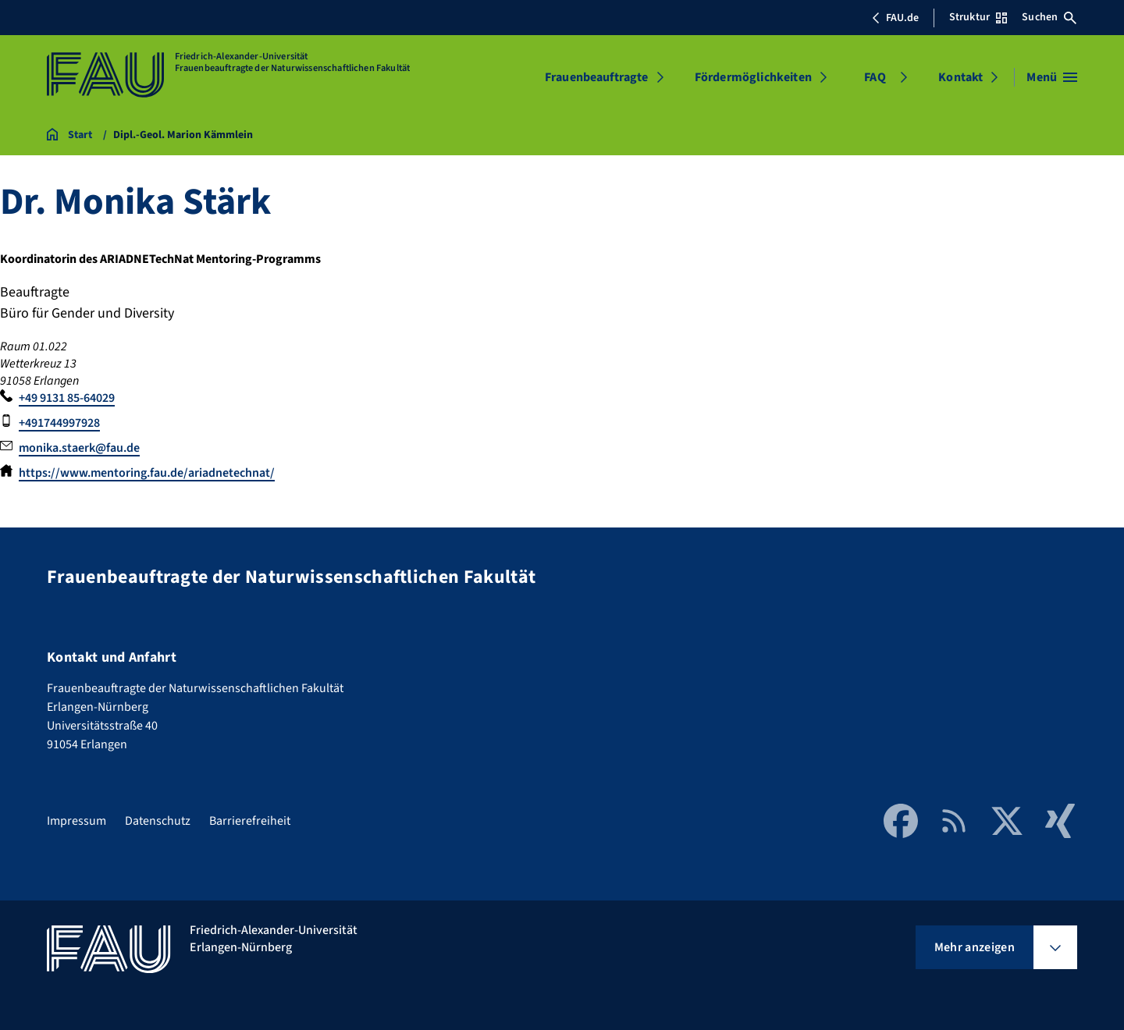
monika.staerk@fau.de (79, 447)
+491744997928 (59, 423)
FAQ (874, 77)
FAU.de (895, 18)
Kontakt (960, 77)
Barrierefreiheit (249, 820)
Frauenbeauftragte (597, 77)
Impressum (76, 820)
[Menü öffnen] (1051, 77)
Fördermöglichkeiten (753, 77)
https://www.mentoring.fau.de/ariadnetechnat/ (147, 472)
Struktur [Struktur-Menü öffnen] (978, 17)
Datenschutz (157, 820)
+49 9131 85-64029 (67, 398)
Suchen (1049, 17)
